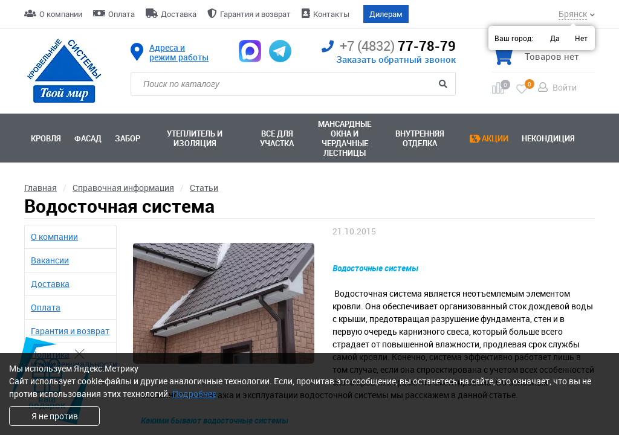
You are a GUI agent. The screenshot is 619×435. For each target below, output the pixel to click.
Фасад (88, 138)
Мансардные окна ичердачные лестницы (344, 138)
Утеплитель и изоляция (194, 138)
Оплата (121, 13)
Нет (581, 38)
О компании (60, 13)
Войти (565, 87)
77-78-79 (389, 46)
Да (555, 38)
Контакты (331, 13)
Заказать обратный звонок (396, 59)
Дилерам (386, 13)
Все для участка (277, 138)
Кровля (46, 138)
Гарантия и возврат (255, 13)
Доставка (178, 13)
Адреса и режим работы (179, 52)
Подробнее (194, 393)
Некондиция (548, 138)
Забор (127, 138)
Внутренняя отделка (419, 138)
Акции (495, 138)
